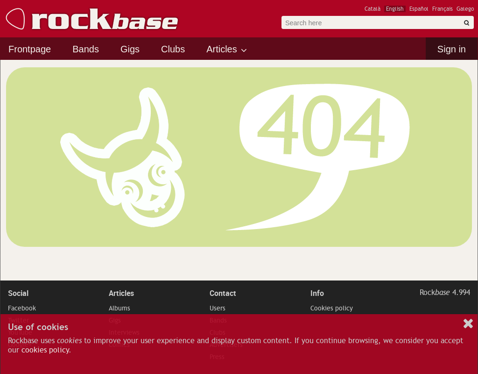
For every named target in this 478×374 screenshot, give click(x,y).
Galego (465, 9)
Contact (223, 293)
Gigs (130, 49)
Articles (221, 49)
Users (217, 308)
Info (317, 293)
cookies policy (45, 350)
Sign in (451, 49)
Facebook (22, 308)
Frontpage (29, 49)
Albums (119, 308)
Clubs (173, 49)
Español (419, 9)
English (395, 9)
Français (442, 9)
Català (372, 9)
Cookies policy (331, 308)
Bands (85, 49)
